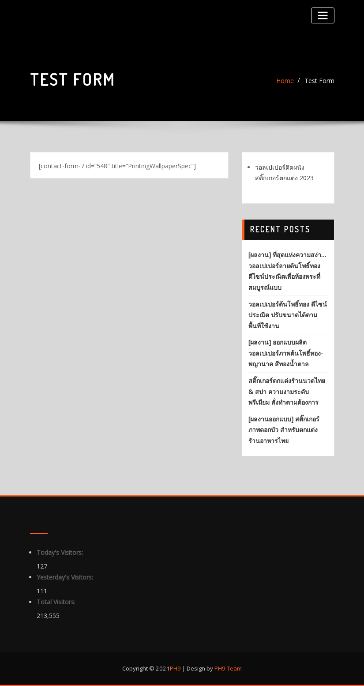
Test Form (319, 80)
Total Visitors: (57, 602)
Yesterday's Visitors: (66, 577)
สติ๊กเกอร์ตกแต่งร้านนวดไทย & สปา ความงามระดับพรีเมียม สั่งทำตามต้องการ (286, 391)
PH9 (175, 668)
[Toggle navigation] (322, 15)
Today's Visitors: (61, 552)
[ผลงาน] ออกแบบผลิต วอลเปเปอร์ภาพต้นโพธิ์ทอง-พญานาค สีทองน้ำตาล (285, 353)
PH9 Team (227, 668)
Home (285, 80)
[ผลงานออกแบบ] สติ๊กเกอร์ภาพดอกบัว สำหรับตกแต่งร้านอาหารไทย (283, 430)
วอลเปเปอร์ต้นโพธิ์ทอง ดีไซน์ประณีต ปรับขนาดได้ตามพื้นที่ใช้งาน (287, 315)
